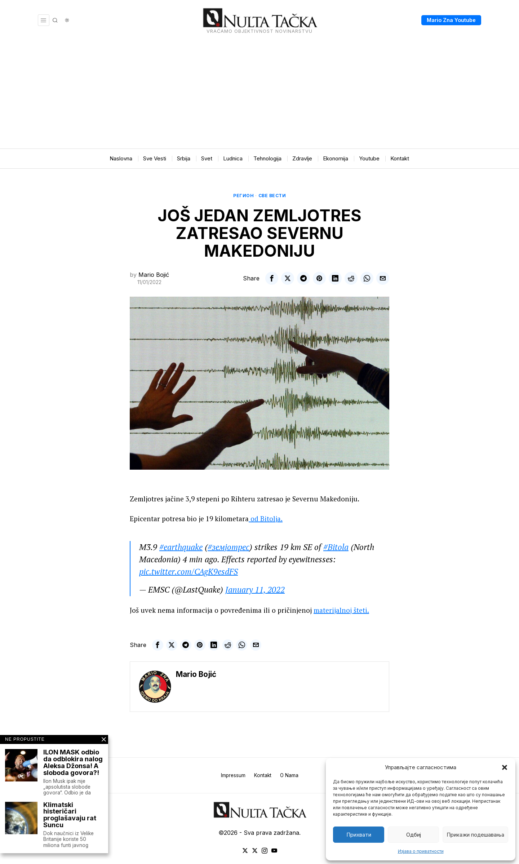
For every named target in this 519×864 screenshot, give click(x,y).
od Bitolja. (266, 518)
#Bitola (336, 547)
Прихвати (358, 834)
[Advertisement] (259, 94)
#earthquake (181, 547)
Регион (243, 195)
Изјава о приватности (421, 851)
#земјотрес (228, 547)
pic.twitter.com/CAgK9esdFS (188, 571)
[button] (504, 767)
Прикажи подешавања (475, 834)
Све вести (272, 195)
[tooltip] (271, 278)
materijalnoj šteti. (341, 610)
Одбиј (413, 834)
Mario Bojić (153, 274)
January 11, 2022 (255, 589)
